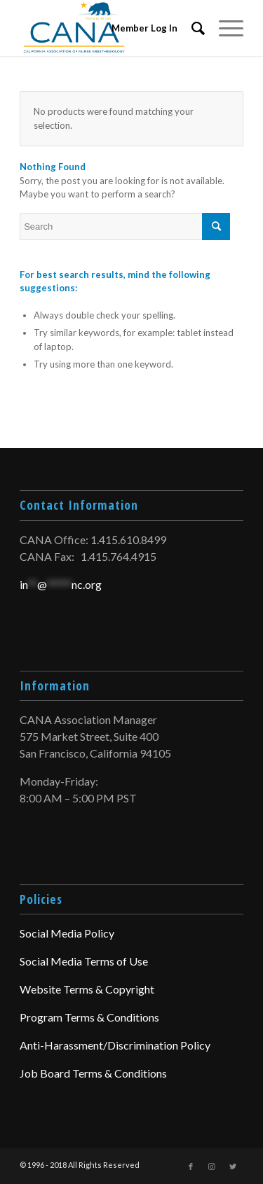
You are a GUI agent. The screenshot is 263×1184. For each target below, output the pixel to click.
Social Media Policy (67, 933)
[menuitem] (191, 28)
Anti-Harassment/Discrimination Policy (115, 1045)
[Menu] (224, 28)
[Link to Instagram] (211, 1166)
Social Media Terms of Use (84, 961)
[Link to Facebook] (190, 1166)
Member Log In (144, 28)
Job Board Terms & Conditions (93, 1073)
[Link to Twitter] (232, 1166)
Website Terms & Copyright (87, 989)
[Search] (191, 28)
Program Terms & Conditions (89, 1017)
